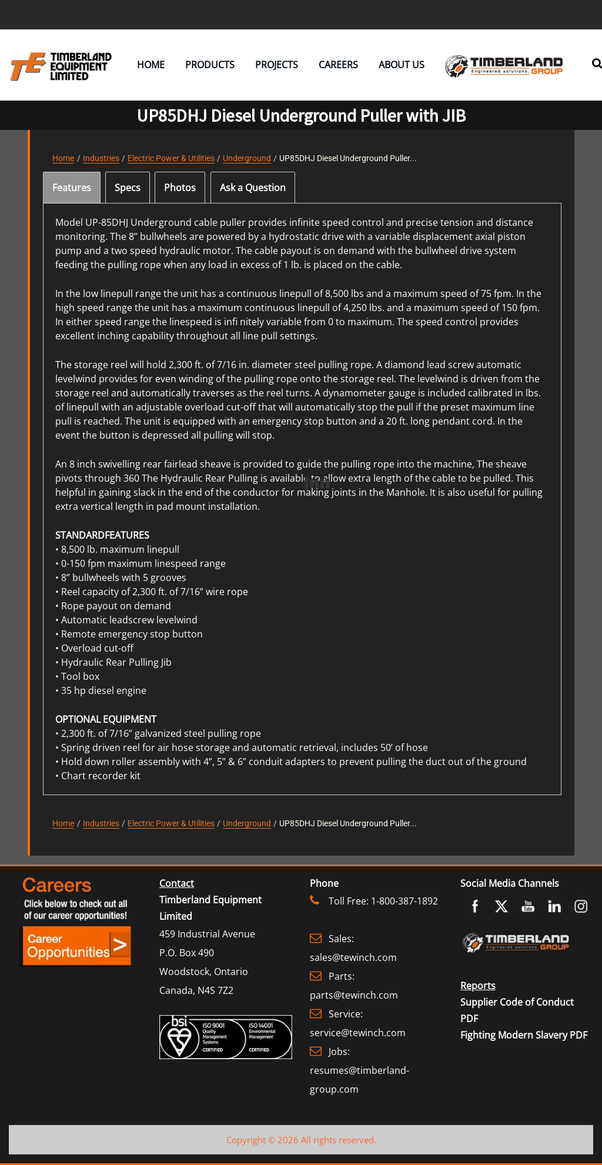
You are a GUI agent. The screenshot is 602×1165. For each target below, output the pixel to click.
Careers (338, 64)
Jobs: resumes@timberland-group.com (359, 1070)
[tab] (72, 187)
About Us (401, 64)
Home (151, 64)
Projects (276, 64)
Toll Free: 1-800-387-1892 (383, 900)
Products (210, 64)
